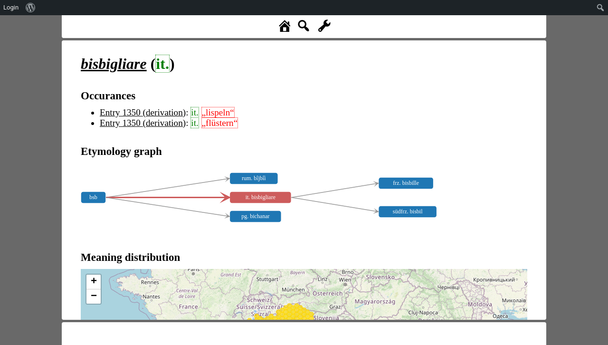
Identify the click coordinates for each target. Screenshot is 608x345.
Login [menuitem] (11, 7)
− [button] (94, 296)
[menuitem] (30, 7)
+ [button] (94, 282)
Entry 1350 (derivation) (143, 112)
